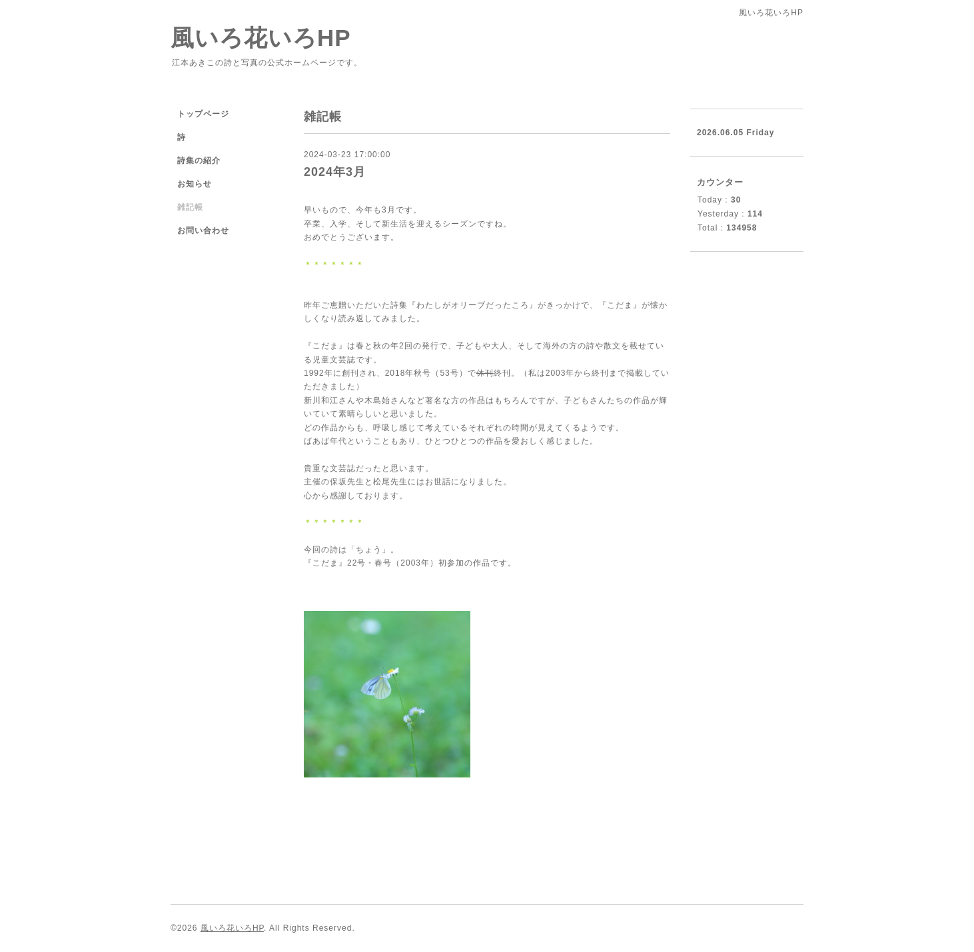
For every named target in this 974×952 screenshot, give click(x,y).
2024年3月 (335, 172)
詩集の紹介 (199, 160)
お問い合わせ (203, 230)
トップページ (203, 114)
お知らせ (194, 184)
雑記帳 (190, 207)
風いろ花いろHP (261, 38)
